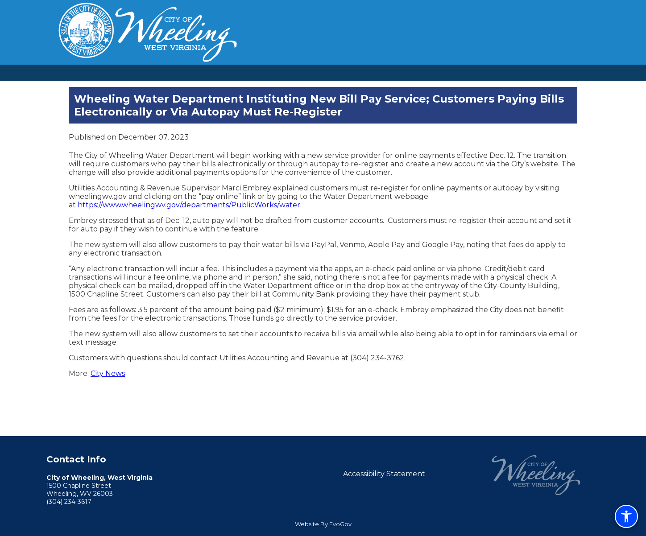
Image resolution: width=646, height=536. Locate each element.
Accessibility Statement (384, 474)
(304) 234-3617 (68, 502)
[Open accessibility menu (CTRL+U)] (626, 516)
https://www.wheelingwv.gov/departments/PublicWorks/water (189, 205)
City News (108, 373)
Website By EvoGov (323, 524)
